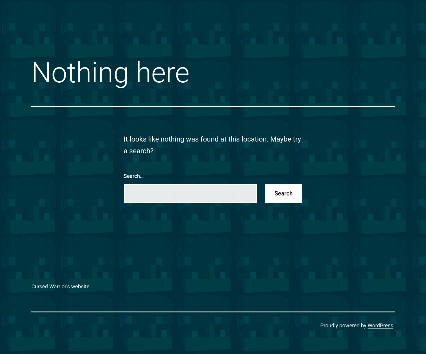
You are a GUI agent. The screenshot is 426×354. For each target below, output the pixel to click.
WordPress (380, 325)
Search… (134, 176)
